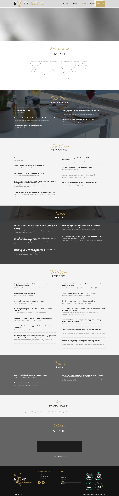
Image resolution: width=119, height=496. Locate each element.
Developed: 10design (100, 494)
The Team (63, 479)
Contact (63, 486)
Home (62, 475)
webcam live (100, 1)
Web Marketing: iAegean (88, 494)
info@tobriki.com (42, 478)
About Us (63, 477)
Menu (62, 481)
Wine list (63, 483)
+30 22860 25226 (44, 477)
